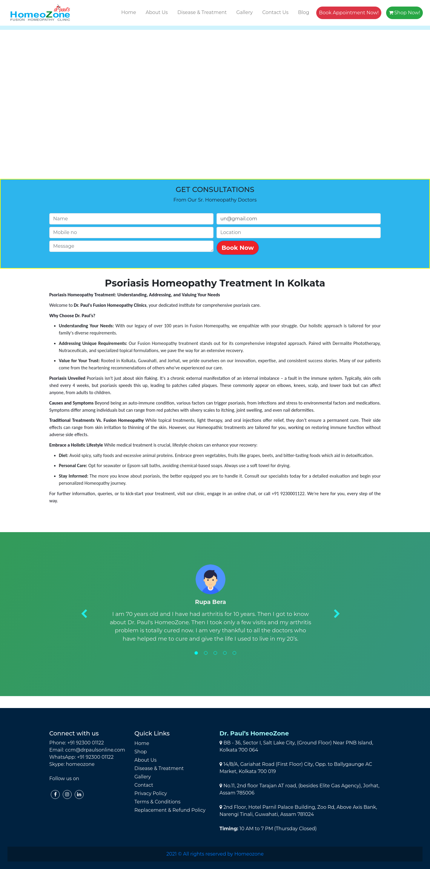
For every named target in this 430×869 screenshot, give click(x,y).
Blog (303, 12)
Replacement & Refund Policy (169, 810)
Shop (140, 752)
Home (128, 12)
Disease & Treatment (202, 12)
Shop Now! (404, 13)
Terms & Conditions (157, 802)
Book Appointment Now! (349, 13)
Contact (143, 785)
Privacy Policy (150, 793)
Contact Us (275, 12)
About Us (157, 12)
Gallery (244, 12)
